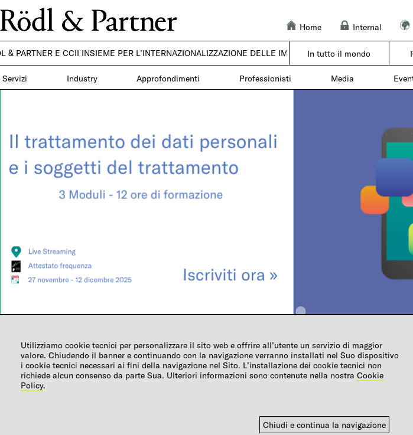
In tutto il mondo (338, 53)
